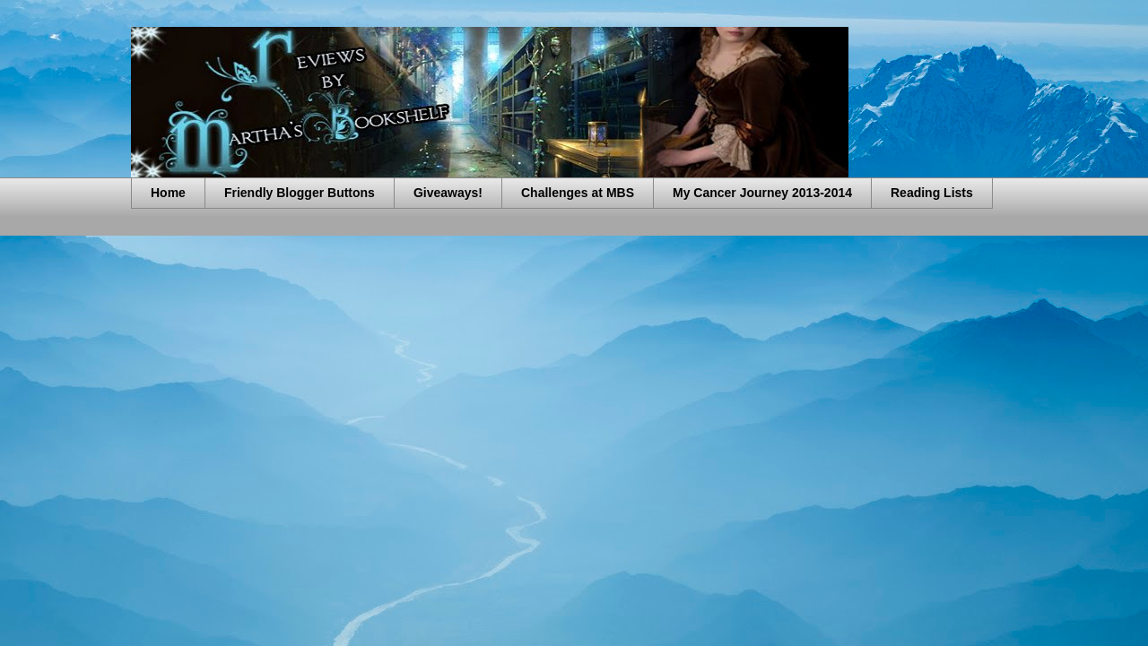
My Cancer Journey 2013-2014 (762, 192)
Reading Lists (932, 192)
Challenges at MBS (577, 192)
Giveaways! (448, 192)
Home (168, 192)
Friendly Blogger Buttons (299, 192)
